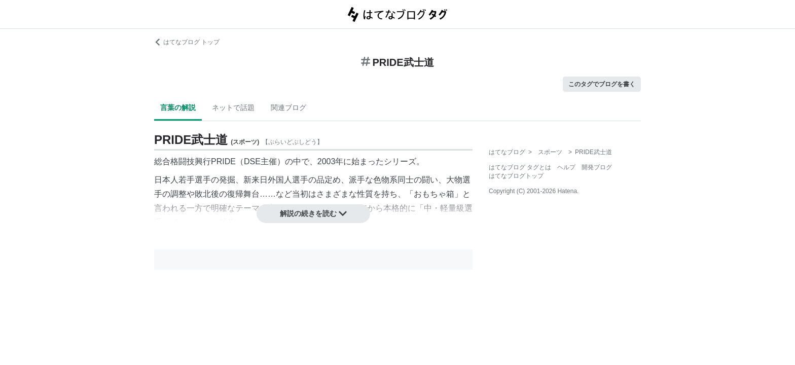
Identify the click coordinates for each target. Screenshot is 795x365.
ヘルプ (566, 167)
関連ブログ (288, 107)
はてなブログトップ (516, 175)
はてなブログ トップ (187, 42)
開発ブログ (597, 167)
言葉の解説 (178, 107)
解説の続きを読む (313, 213)
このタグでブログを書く (601, 84)
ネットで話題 (233, 107)
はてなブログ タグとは (520, 167)
